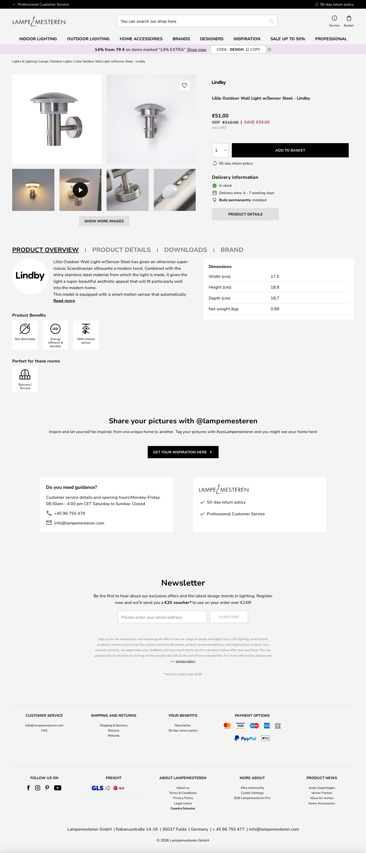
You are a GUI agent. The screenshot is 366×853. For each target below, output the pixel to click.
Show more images (104, 221)
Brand (232, 249)
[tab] (49, 250)
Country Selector (183, 808)
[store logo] (39, 21)
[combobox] (197, 21)
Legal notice (183, 803)
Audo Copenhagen (322, 788)
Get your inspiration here (180, 452)
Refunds (113, 735)
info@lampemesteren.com (79, 522)
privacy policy (185, 661)
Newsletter (183, 725)
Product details (121, 249)
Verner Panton (321, 793)
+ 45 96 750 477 (228, 829)
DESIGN (238, 49)
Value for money (321, 798)
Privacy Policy (183, 798)
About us (182, 788)
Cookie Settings (252, 793)
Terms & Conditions (183, 793)
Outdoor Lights (61, 61)
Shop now (196, 49)
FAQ (44, 730)
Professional (331, 39)
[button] (33, 190)
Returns (113, 730)
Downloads (185, 249)
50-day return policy (183, 730)
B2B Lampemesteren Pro (252, 798)
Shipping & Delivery (114, 725)
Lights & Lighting (24, 61)
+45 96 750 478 (69, 513)
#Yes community (252, 788)
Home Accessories (321, 803)
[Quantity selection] (220, 150)
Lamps (43, 61)
